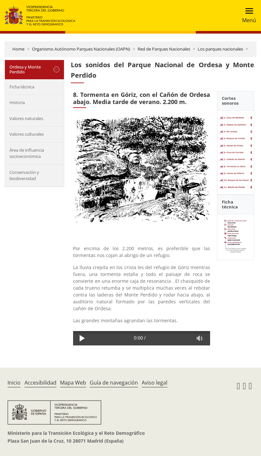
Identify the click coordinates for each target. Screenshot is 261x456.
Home (18, 49)
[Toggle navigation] (247, 15)
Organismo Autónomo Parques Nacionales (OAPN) (81, 49)
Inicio (14, 382)
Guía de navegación (114, 382)
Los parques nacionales (220, 49)
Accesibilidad (40, 382)
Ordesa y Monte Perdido (25, 69)
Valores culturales (26, 134)
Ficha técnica (21, 87)
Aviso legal (154, 382)
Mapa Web (73, 382)
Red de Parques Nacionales (164, 49)
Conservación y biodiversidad (24, 175)
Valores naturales (26, 118)
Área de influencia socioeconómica (26, 153)
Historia (17, 102)
